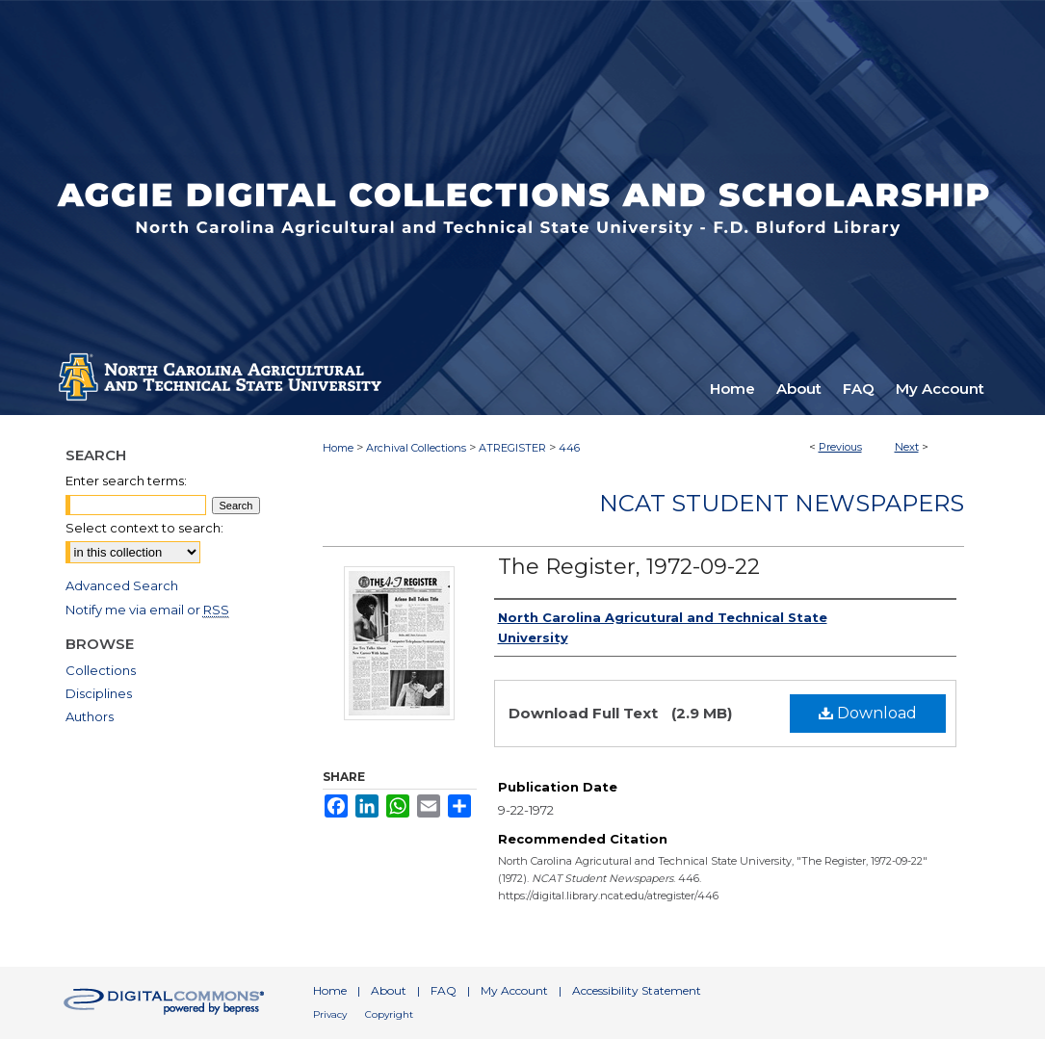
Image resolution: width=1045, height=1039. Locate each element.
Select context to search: (144, 527)
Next (907, 447)
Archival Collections (416, 448)
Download (868, 713)
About (388, 990)
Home (338, 448)
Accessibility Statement (636, 990)
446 (569, 448)
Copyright (389, 1014)
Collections (100, 670)
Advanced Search (121, 585)
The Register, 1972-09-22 (629, 567)
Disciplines (98, 693)
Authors (89, 716)
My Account (514, 990)
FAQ (444, 990)
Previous (840, 447)
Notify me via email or (147, 609)
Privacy (330, 1014)
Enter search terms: (126, 480)
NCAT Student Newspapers (781, 503)
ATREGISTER (512, 448)
